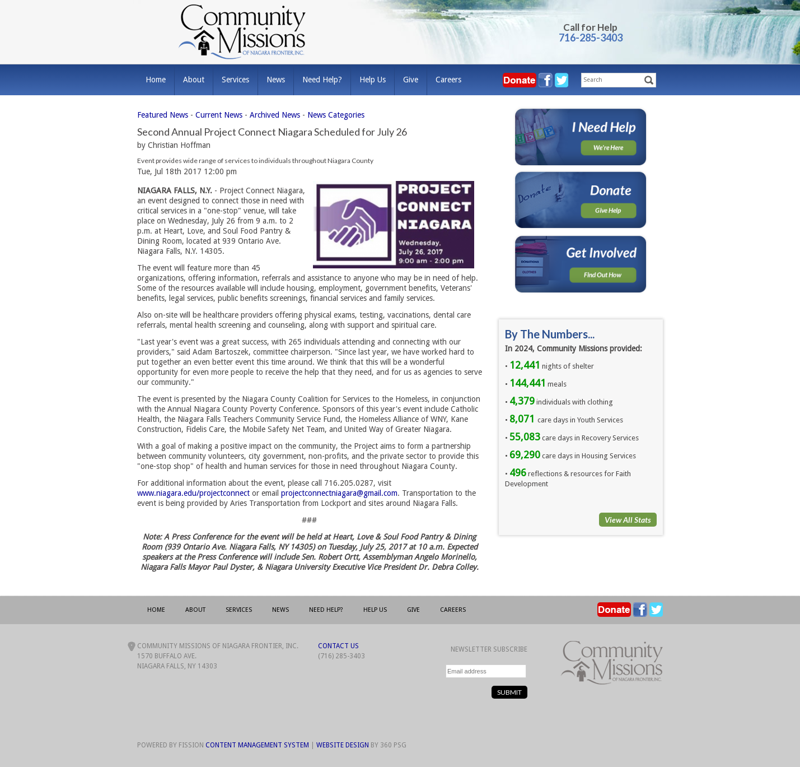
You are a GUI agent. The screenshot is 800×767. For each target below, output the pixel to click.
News (275, 79)
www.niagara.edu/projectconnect (193, 493)
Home (156, 79)
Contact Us (338, 646)
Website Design (342, 745)
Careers (448, 79)
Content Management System (257, 745)
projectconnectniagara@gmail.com (339, 493)
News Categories (335, 114)
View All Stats (628, 519)
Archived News (275, 114)
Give (410, 79)
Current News (218, 114)
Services (235, 79)
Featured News (162, 114)
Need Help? (322, 79)
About (193, 79)
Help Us (372, 79)
